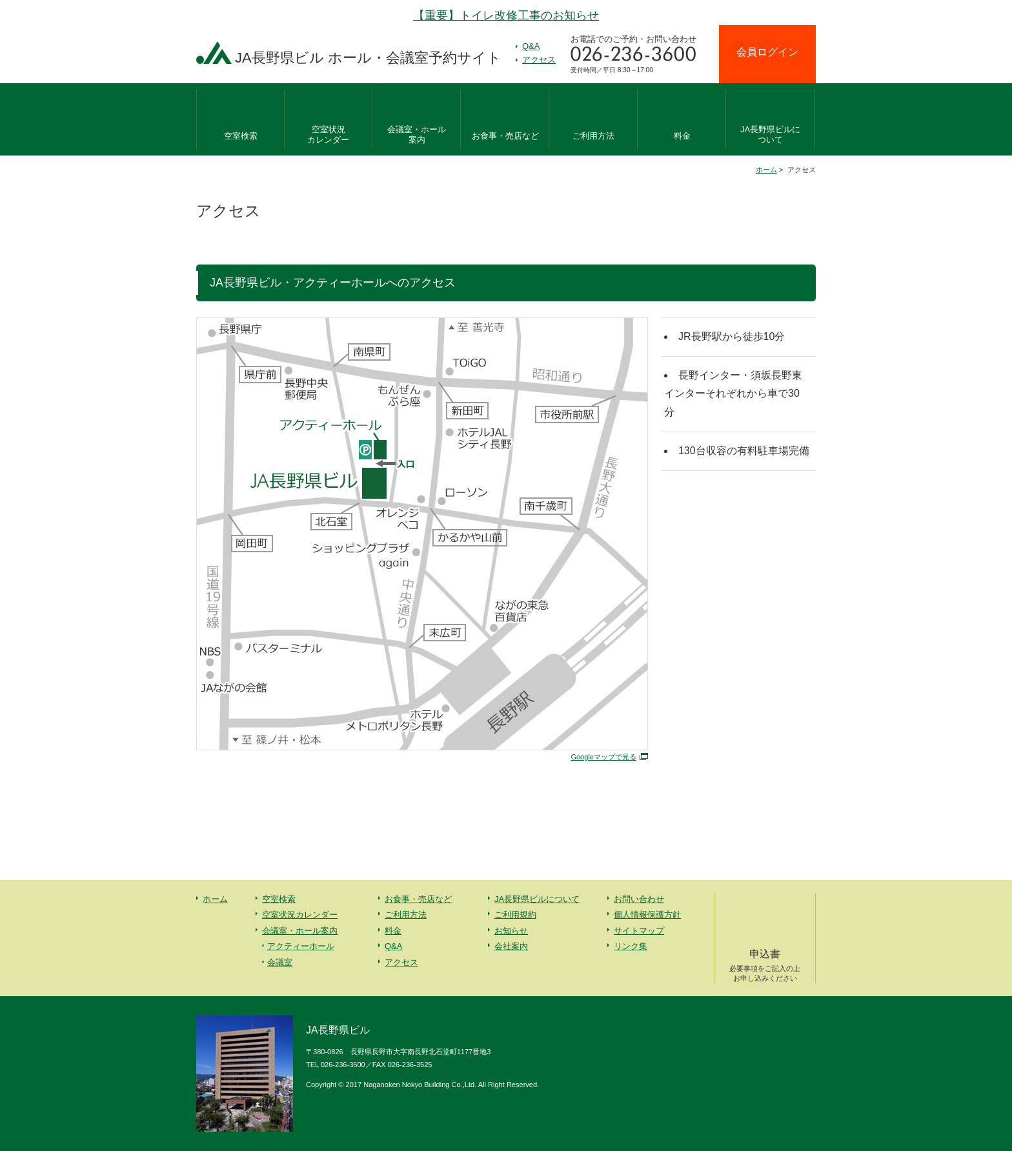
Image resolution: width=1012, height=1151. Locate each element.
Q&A (531, 46)
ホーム (766, 170)
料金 (682, 136)
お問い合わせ (639, 899)
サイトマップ (639, 931)
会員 (767, 51)
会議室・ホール (416, 135)
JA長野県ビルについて (537, 899)
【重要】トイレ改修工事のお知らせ (506, 15)
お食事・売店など (505, 136)
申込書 (764, 965)
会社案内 (511, 946)
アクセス (539, 60)
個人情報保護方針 (647, 914)
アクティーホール (300, 946)
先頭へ (973, 1054)
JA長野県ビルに (770, 135)
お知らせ (511, 931)
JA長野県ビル (368, 58)
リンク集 (630, 946)
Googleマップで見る (603, 757)
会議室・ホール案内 (300, 931)
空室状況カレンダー (300, 914)
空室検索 (241, 136)
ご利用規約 (515, 914)
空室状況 (328, 135)
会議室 (279, 962)
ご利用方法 (593, 136)
